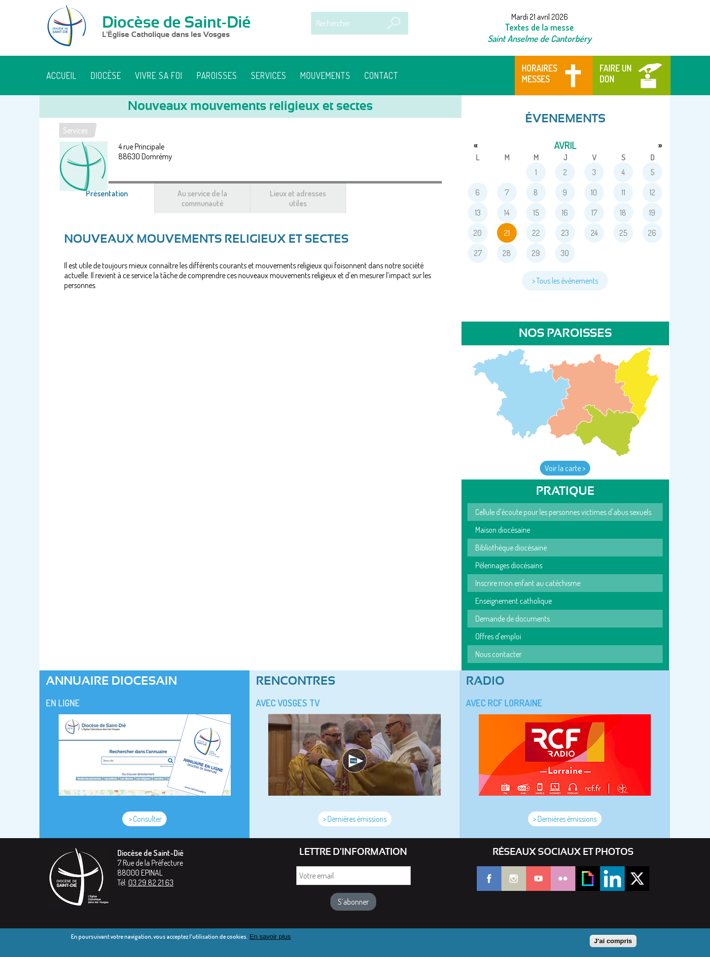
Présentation (118, 198)
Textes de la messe (539, 27)
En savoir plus (270, 939)
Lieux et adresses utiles (298, 198)
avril (565, 145)
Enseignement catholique (513, 601)
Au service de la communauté (202, 198)
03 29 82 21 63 (151, 882)
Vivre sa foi (158, 75)
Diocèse (106, 75)
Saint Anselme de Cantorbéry (539, 38)
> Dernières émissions (355, 819)
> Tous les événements (565, 281)
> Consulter (144, 819)
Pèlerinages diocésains (508, 565)
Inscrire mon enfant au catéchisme (527, 583)
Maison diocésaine (502, 530)
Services (268, 75)
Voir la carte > (565, 468)
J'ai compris (613, 943)
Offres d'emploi (498, 636)
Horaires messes (539, 73)
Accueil (61, 75)
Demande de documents (512, 619)
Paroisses (217, 75)
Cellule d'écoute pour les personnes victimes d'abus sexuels (563, 512)
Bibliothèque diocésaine (511, 547)
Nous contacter (498, 654)
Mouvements (325, 75)
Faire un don (616, 73)
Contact (381, 75)
